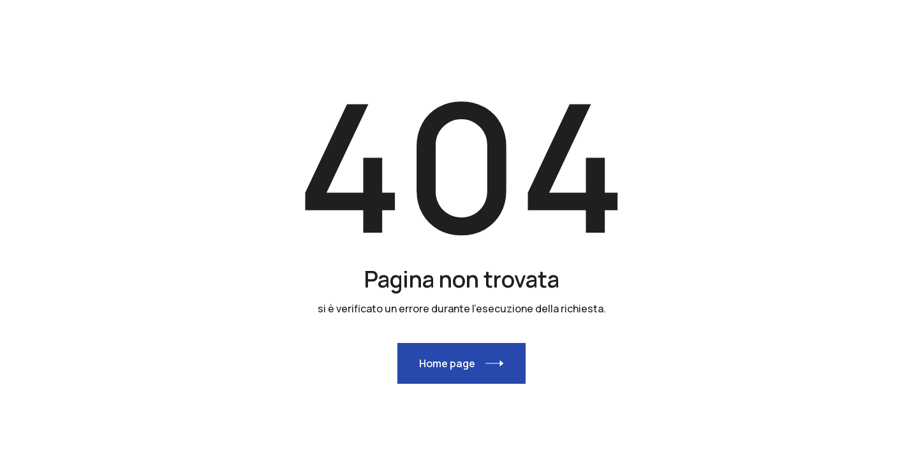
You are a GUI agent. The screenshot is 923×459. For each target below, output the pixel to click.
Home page (447, 363)
